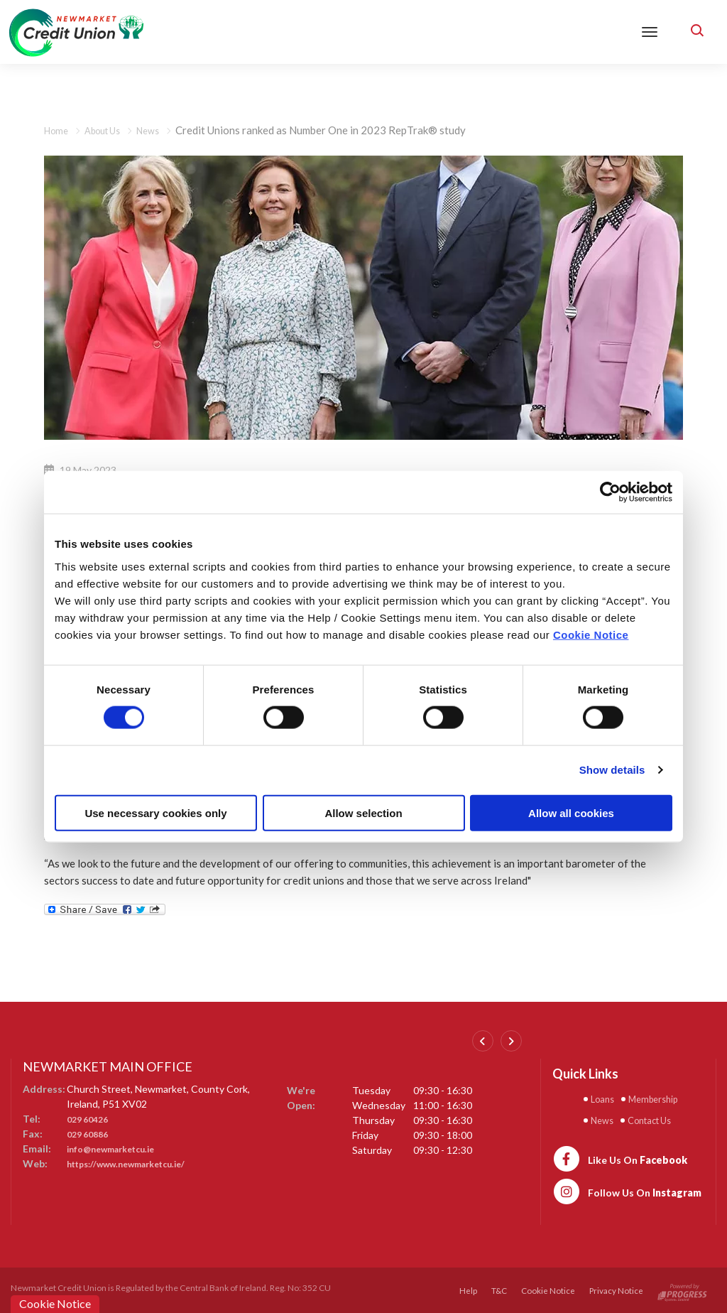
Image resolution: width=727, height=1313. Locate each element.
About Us (109, 130)
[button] (695, 32)
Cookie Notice (591, 634)
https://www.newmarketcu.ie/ (137, 1163)
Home (58, 130)
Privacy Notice (616, 1288)
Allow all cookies (571, 812)
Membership (662, 1098)
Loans (605, 1098)
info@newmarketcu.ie (118, 1148)
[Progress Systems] (682, 1288)
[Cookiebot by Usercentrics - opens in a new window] (610, 492)
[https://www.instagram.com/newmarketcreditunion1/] (626, 1188)
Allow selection (363, 812)
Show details (612, 770)
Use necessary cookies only (155, 812)
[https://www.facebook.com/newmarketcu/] (619, 1156)
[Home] (76, 31)
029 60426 (90, 1119)
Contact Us (657, 1118)
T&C (498, 1288)
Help (467, 1288)
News (161, 130)
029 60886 (90, 1134)
